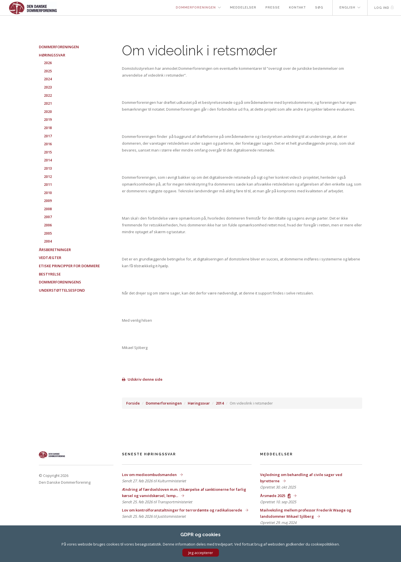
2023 (48, 87)
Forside (133, 403)
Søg (319, 7)
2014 (220, 403)
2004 (48, 241)
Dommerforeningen (196, 7)
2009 (48, 200)
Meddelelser (243, 7)
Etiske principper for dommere (69, 265)
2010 (48, 192)
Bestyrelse (50, 274)
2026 (48, 62)
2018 (48, 127)
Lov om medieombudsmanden (150, 474)
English (347, 7)
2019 (48, 119)
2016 (48, 144)
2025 (48, 71)
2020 (48, 111)
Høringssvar (199, 403)
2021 (48, 103)
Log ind (384, 7)
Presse (272, 7)
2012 (48, 176)
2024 (48, 79)
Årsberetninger (55, 249)
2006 (48, 225)
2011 (48, 184)
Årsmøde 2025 (275, 495)
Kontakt (297, 7)
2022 (48, 95)
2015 (48, 152)
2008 (48, 209)
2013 (48, 168)
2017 (48, 136)
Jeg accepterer (200, 552)
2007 (48, 216)
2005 (48, 233)
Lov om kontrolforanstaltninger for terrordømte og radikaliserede (182, 510)
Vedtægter (50, 257)
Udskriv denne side (142, 379)
